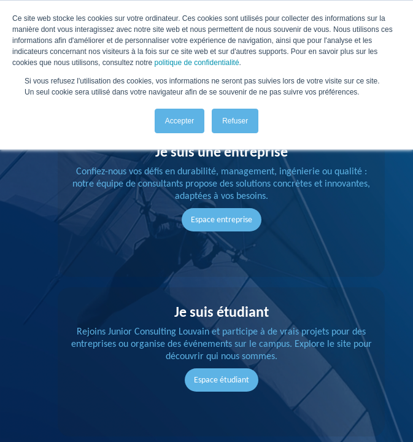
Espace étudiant (221, 379)
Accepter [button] (179, 121)
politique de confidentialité (196, 62)
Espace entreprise (221, 219)
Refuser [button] (235, 121)
